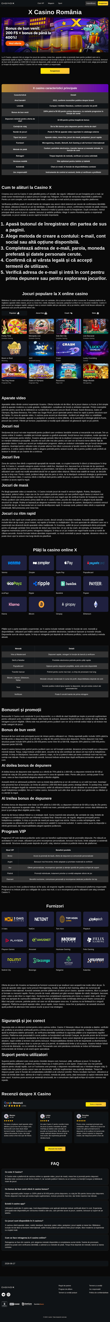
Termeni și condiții (95, 1286)
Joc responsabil (94, 1289)
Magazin (51, 3)
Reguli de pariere (65, 1286)
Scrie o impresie (96, 1104)
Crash (68, 313)
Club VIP (41, 3)
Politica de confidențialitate (98, 1293)
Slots (95, 313)
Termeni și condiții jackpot (68, 1293)
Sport (60, 3)
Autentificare (90, 3)
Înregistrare (103, 3)
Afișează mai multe (55, 1149)
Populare (14, 313)
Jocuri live (41, 313)
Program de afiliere (65, 1289)
